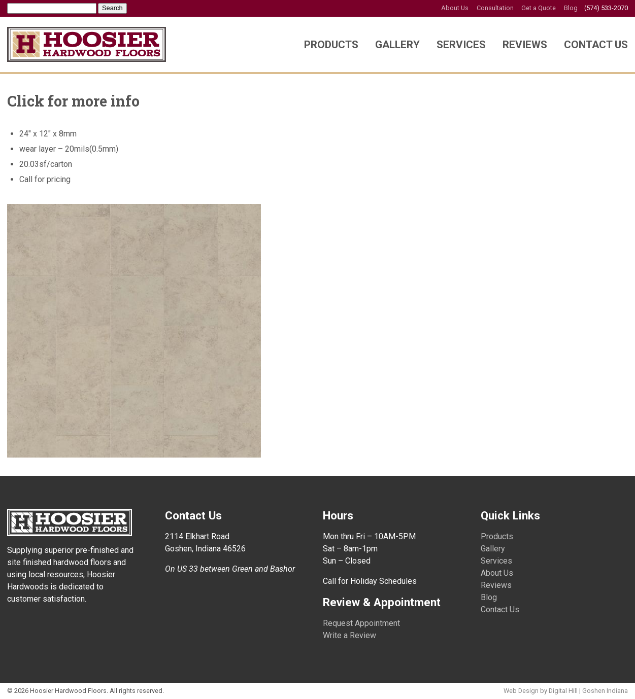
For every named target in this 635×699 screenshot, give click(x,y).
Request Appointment (361, 623)
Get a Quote (538, 8)
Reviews (525, 45)
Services (461, 45)
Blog (571, 8)
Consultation (495, 8)
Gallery (397, 45)
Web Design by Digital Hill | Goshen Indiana (566, 690)
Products (331, 45)
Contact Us (596, 45)
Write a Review (349, 635)
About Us (455, 8)
